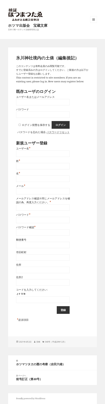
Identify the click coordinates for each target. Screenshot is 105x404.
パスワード (22, 109)
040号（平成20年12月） (55, 341)
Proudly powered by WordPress (30, 398)
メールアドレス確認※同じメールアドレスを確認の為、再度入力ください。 (43, 200)
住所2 (19, 277)
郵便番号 (21, 239)
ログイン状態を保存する (36, 125)
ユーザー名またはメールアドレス (35, 97)
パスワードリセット (58, 132)
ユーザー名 (23, 148)
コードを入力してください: (32, 289)
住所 (18, 264)
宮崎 (38, 341)
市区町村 (21, 252)
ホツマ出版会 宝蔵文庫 (27, 25)
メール (20, 185)
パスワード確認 (26, 227)
